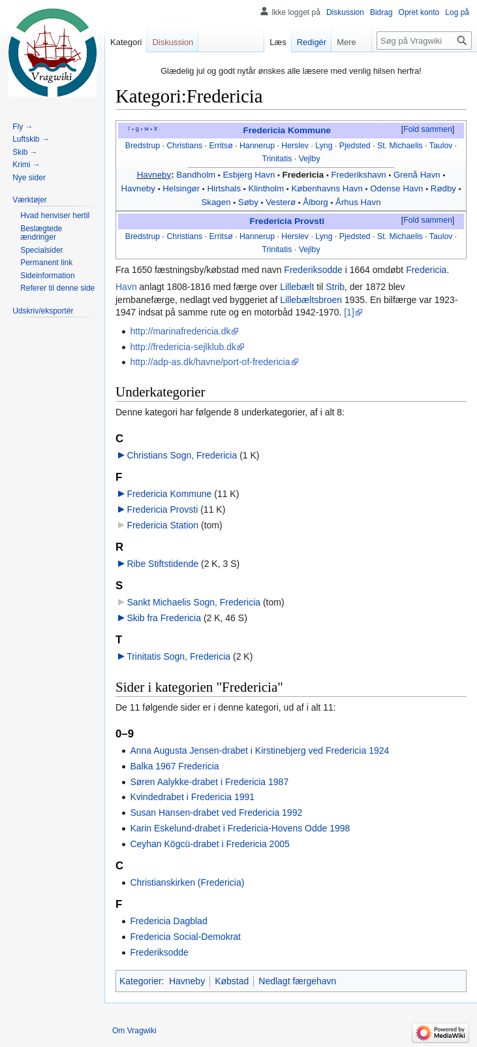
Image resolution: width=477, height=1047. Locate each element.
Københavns (315, 188)
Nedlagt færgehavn (297, 981)
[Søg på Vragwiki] (424, 40)
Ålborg (315, 202)
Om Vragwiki (134, 1030)
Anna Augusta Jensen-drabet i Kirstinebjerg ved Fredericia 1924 (259, 750)
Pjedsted (355, 145)
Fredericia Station (162, 525)
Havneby (154, 175)
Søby (248, 202)
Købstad (232, 981)
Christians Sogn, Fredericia (182, 455)
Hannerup (257, 145)
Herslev (295, 145)
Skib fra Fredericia (164, 618)
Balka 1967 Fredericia (174, 766)
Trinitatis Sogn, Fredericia (178, 656)
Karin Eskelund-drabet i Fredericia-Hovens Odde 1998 (240, 828)
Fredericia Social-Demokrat (185, 936)
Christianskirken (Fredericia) (187, 882)
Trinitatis (277, 158)
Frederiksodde (313, 270)
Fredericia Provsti (287, 221)
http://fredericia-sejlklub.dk (183, 347)
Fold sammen (427, 129)
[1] (349, 312)
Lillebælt (297, 287)
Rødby (443, 188)
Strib (335, 287)
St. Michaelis (400, 145)
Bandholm (195, 175)
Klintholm (266, 188)
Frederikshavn (358, 175)
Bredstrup (142, 145)
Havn (264, 175)
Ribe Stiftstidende (162, 563)
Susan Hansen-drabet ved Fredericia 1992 (216, 812)
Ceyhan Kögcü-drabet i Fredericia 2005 (209, 844)
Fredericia (303, 175)
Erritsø (220, 145)
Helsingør (181, 188)
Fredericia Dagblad (168, 921)
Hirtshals (224, 188)
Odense (385, 188)
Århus (346, 202)
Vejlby (309, 158)
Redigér (306, 42)
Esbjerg (237, 175)
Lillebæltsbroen (311, 300)
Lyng (323, 145)
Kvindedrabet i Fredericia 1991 (192, 797)
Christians (184, 145)
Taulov (441, 145)
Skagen (215, 202)
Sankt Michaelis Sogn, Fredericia (193, 602)
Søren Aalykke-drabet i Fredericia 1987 (209, 782)
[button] (427, 130)
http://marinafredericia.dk (180, 331)
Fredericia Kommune (287, 130)
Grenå (405, 175)
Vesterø (281, 202)
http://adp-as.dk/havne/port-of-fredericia (210, 362)
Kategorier (140, 981)
